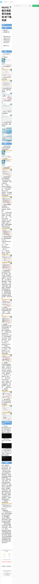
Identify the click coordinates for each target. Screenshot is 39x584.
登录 (5, 571)
